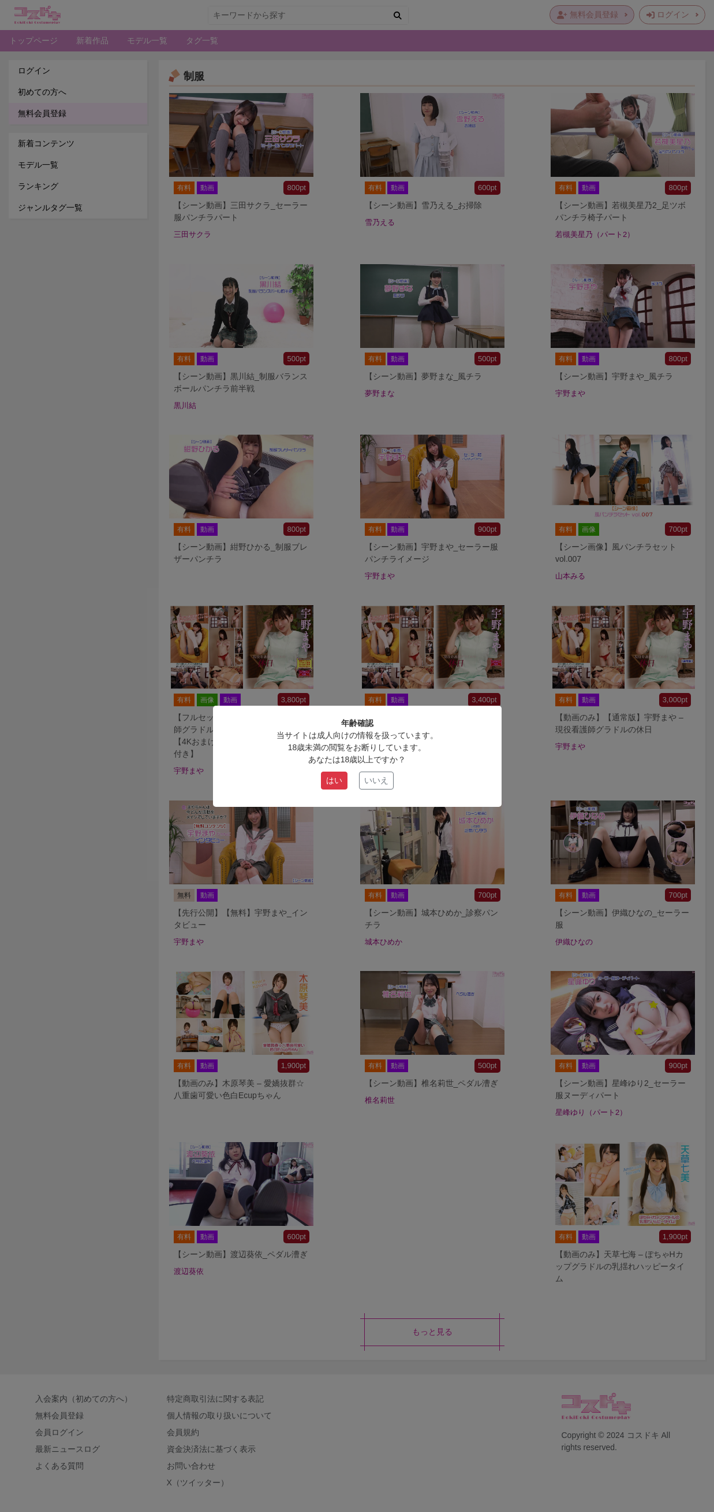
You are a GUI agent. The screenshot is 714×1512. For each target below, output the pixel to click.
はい (334, 780)
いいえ (376, 780)
